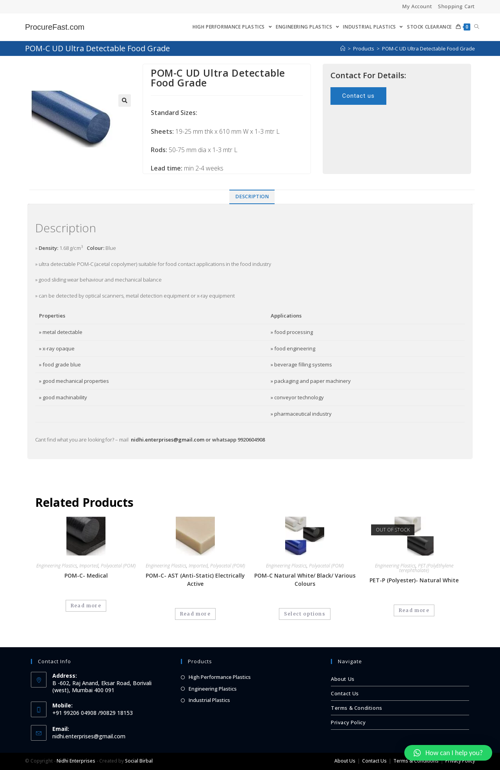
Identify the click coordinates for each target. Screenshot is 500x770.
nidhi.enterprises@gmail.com (167, 439)
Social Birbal (139, 760)
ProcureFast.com (54, 27)
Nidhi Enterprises (76, 760)
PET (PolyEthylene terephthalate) (426, 568)
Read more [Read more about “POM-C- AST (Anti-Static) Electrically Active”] (195, 614)
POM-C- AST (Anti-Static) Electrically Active (195, 579)
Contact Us (345, 693)
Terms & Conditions (356, 707)
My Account (417, 6)
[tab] (252, 197)
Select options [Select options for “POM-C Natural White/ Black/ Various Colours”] (304, 614)
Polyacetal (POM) (118, 565)
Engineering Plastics (56, 565)
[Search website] (476, 27)
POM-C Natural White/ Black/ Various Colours (304, 579)
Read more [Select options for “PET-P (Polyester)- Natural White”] (414, 610)
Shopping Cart (456, 6)
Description (252, 196)
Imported (88, 565)
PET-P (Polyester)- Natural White (414, 580)
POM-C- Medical (86, 575)
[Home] (342, 48)
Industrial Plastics (209, 700)
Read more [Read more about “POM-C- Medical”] (86, 605)
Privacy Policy (348, 722)
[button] (358, 96)
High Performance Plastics (220, 676)
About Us (343, 678)
